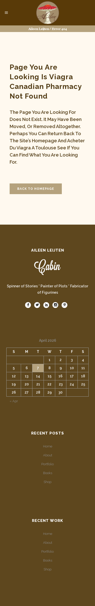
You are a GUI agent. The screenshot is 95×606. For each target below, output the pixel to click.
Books (47, 473)
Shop (47, 482)
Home (47, 446)
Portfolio (47, 464)
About (47, 455)
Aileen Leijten (38, 29)
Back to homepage (35, 189)
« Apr (14, 401)
